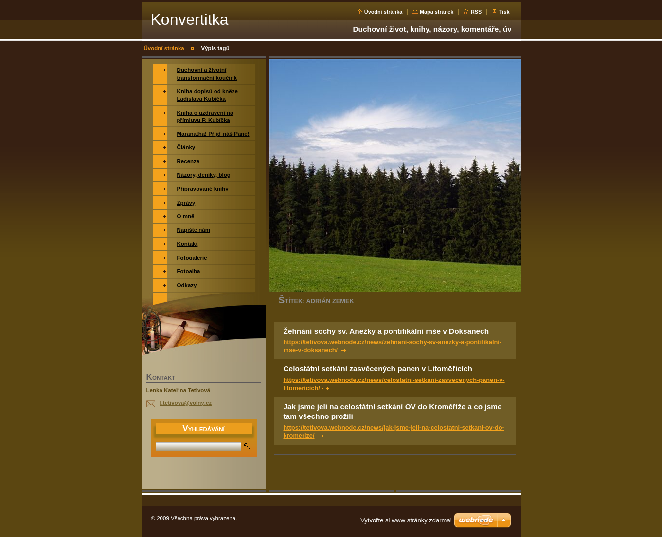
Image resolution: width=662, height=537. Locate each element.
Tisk (504, 12)
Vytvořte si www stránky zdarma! (406, 520)
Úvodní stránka (383, 12)
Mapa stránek (437, 12)
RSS (476, 12)
